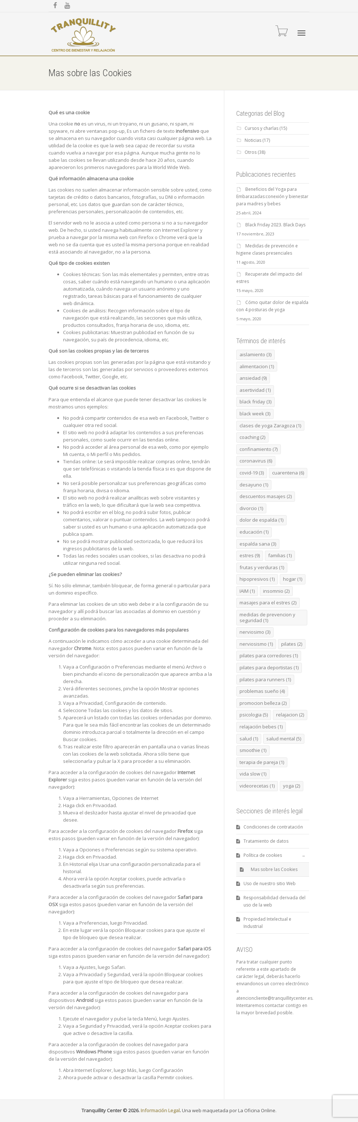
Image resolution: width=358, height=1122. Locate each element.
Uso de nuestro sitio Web (269, 883)
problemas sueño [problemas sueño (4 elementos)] (262, 691)
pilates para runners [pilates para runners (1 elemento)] (265, 679)
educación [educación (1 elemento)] (254, 532)
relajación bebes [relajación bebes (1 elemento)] (261, 726)
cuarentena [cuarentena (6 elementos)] (288, 472)
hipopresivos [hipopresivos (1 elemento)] (257, 579)
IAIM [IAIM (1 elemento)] (247, 591)
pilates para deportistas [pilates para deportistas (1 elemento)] (269, 667)
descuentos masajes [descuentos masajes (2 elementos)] (266, 496)
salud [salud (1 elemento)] (249, 738)
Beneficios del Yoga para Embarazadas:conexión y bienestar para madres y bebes (272, 196)
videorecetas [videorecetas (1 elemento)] (257, 785)
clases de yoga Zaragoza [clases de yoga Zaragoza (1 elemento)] (270, 425)
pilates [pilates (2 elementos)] (291, 644)
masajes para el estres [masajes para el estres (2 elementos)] (268, 602)
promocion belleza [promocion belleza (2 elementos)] (263, 703)
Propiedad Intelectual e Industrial (267, 922)
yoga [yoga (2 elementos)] (291, 785)
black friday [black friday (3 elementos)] (255, 401)
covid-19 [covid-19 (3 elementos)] (252, 472)
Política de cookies (262, 855)
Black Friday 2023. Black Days (275, 225)
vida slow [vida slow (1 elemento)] (253, 773)
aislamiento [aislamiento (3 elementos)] (255, 354)
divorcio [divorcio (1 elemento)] (251, 508)
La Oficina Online (256, 1110)
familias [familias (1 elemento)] (280, 555)
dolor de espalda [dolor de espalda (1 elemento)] (261, 520)
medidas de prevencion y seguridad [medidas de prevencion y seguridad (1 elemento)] (267, 617)
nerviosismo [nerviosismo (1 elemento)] (256, 644)
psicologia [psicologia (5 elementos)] (254, 714)
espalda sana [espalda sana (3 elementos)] (258, 544)
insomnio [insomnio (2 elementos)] (276, 591)
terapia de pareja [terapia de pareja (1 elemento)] (262, 762)
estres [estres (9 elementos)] (250, 555)
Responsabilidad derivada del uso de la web (274, 901)
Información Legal (160, 1110)
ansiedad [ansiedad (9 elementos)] (253, 378)
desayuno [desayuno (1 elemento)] (254, 484)
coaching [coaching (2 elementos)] (252, 437)
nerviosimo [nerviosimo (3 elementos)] (255, 632)
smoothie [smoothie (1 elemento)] (253, 750)
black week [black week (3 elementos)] (255, 413)
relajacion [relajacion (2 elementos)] (290, 714)
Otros (251, 152)
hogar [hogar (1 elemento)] (292, 579)
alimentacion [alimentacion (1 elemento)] (257, 366)
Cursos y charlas (261, 128)
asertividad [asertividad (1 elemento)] (255, 390)
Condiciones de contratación (273, 827)
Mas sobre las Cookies (274, 869)
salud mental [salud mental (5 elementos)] (283, 738)
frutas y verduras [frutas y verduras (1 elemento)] (262, 567)
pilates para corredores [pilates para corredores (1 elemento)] (269, 655)
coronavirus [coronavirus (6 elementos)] (256, 460)
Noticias (253, 140)
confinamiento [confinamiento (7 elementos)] (259, 449)
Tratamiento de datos (265, 841)
